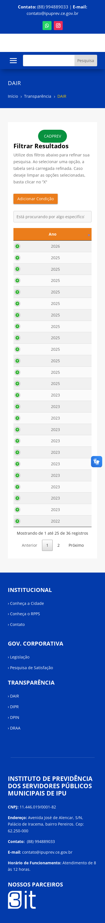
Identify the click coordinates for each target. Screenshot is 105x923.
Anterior (29, 545)
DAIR (14, 696)
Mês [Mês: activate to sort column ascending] (48, 234)
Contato (17, 624)
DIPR (14, 706)
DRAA (15, 728)
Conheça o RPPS (25, 613)
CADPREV (52, 136)
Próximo (76, 545)
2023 (28, 395)
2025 (28, 257)
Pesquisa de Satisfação (31, 667)
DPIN (14, 717)
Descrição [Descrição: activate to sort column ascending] (75, 234)
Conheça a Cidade (27, 603)
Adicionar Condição (35, 198)
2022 (28, 521)
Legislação (19, 657)
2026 (28, 246)
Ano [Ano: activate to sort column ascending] (25, 234)
